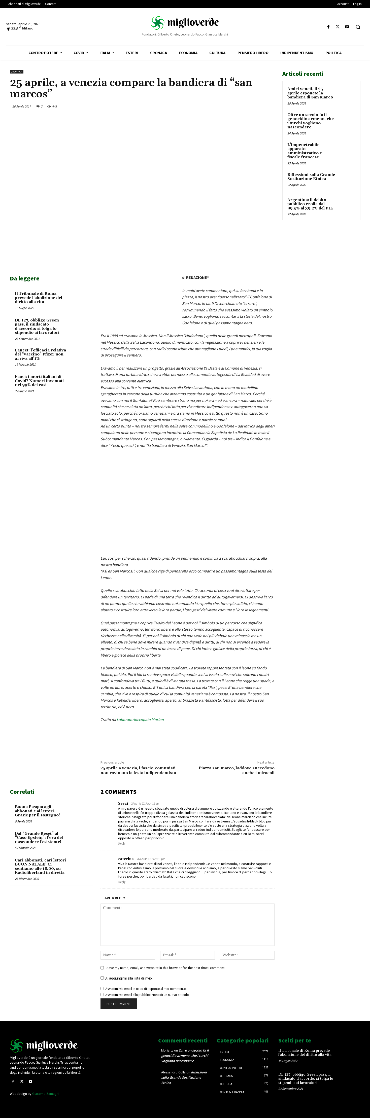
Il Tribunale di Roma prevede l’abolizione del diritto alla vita (38, 297)
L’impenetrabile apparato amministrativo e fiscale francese (304, 151)
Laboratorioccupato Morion (140, 719)
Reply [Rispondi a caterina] (121, 882)
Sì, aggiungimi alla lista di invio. (126, 978)
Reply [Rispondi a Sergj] (121, 844)
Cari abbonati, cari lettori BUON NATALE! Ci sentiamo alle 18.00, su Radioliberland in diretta (40, 866)
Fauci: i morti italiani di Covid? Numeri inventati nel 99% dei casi (39, 380)
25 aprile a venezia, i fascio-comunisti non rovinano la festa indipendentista (138, 770)
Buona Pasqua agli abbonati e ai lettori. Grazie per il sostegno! (37, 811)
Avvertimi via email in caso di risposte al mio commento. (146, 989)
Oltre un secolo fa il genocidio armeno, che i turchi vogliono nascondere (310, 121)
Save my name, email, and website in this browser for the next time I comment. (166, 967)
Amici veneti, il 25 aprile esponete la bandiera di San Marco (310, 93)
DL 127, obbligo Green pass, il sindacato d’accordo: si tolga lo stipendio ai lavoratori (37, 326)
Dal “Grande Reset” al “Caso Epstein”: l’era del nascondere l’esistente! (39, 837)
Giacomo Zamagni (45, 1093)
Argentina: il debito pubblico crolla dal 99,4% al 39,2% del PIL (310, 204)
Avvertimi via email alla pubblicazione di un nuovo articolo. (147, 995)
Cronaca (16, 72)
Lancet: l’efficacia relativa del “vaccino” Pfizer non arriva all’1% (40, 354)
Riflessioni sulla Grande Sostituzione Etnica (311, 177)
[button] (358, 27)
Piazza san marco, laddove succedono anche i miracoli (237, 770)
